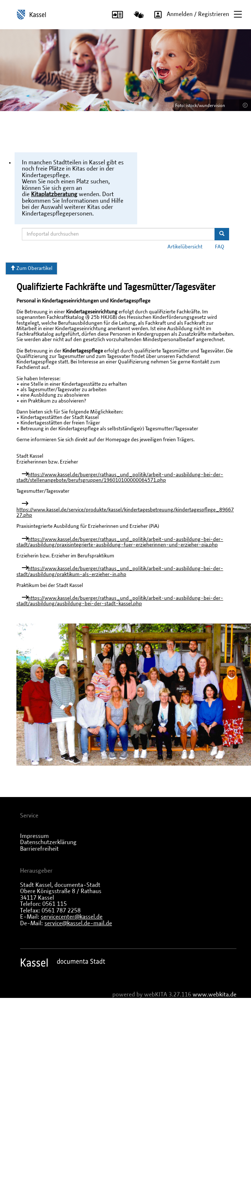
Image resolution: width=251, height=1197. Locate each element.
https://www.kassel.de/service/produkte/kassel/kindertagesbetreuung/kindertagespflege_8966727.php (125, 512)
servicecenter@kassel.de (72, 917)
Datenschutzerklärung (48, 842)
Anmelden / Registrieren (189, 14)
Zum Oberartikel (31, 268)
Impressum (34, 836)
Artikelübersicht (184, 246)
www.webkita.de (214, 995)
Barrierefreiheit (39, 849)
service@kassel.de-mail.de (78, 923)
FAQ (219, 246)
